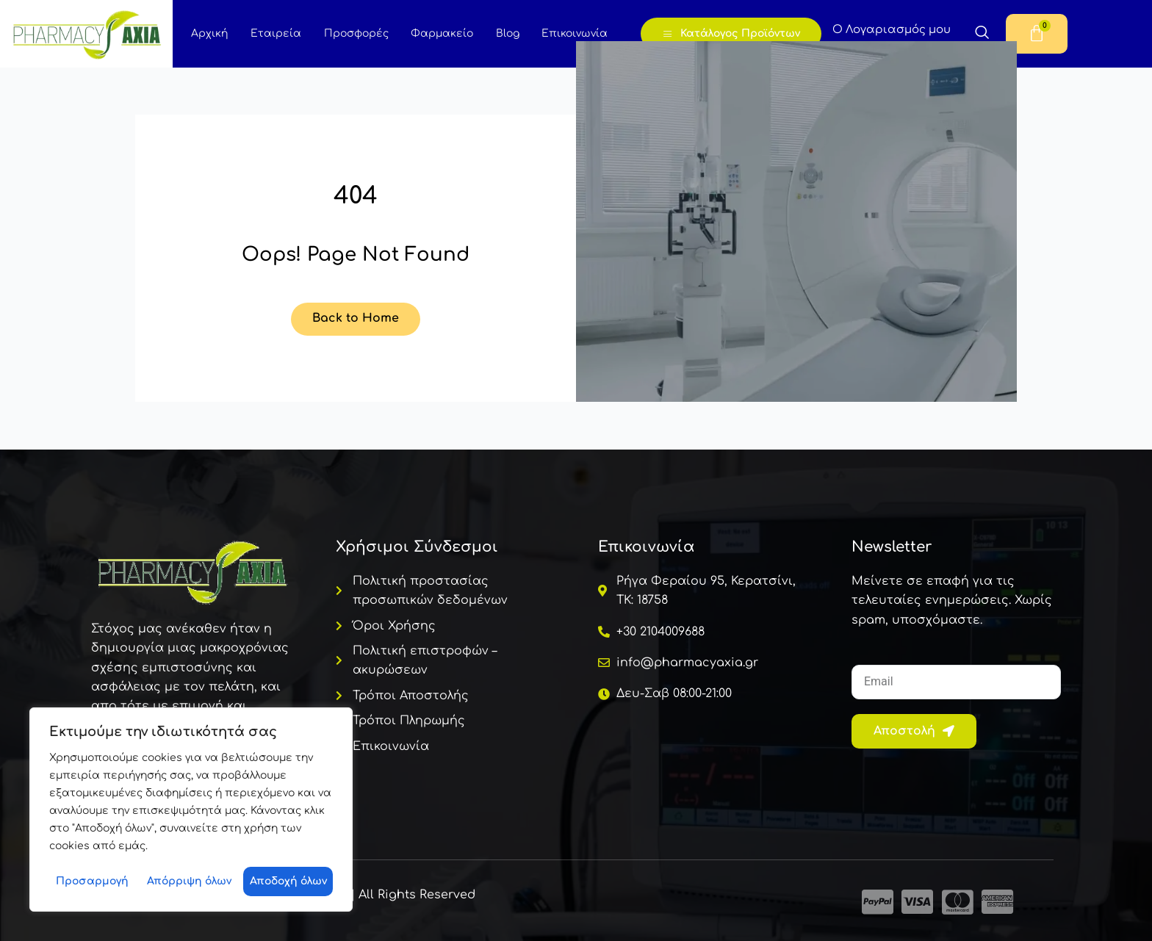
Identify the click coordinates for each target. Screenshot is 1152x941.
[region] (191, 809)
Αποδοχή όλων (288, 881)
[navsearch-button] (982, 34)
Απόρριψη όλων (189, 881)
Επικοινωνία (572, 33)
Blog (505, 33)
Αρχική (209, 33)
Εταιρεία (275, 33)
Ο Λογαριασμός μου (892, 30)
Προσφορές (355, 33)
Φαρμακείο (440, 33)
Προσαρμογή (92, 881)
